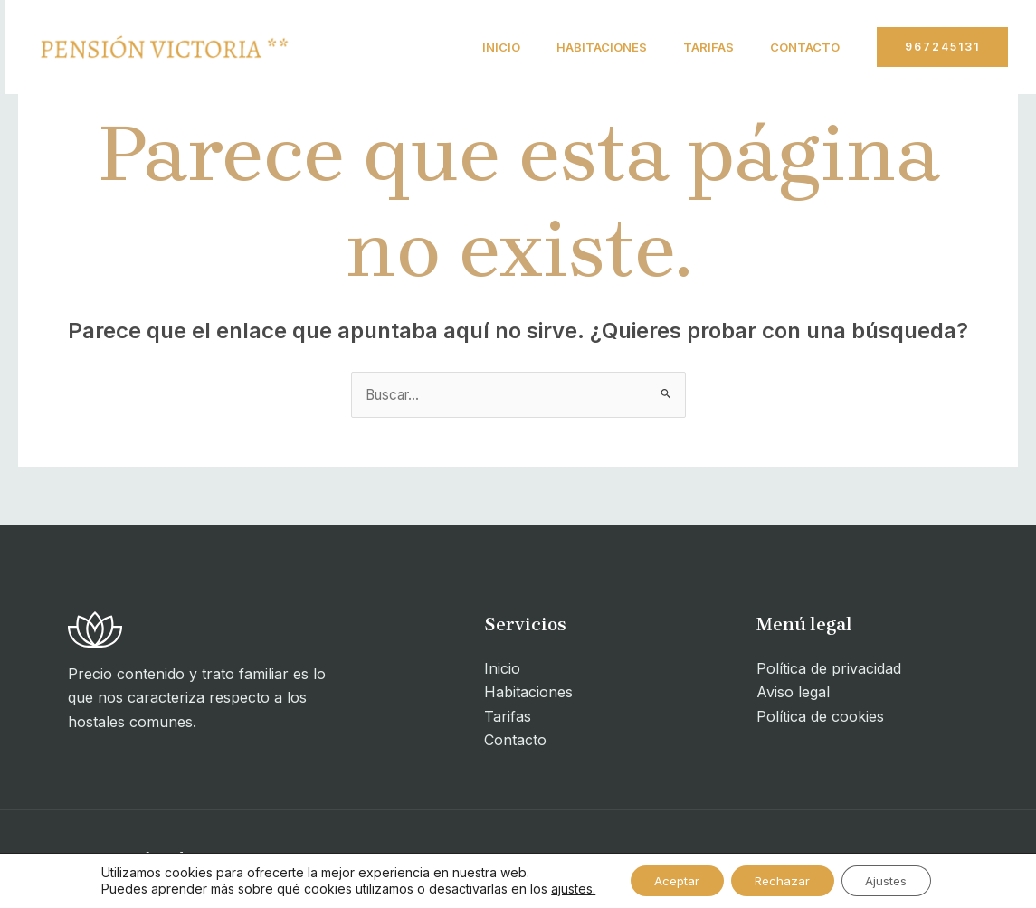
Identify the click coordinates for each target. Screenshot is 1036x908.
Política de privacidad (828, 669)
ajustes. (561, 887)
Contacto (801, 47)
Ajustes (894, 879)
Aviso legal (793, 693)
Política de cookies (820, 717)
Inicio (476, 47)
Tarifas (697, 47)
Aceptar (669, 879)
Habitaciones (583, 47)
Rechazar (783, 879)
